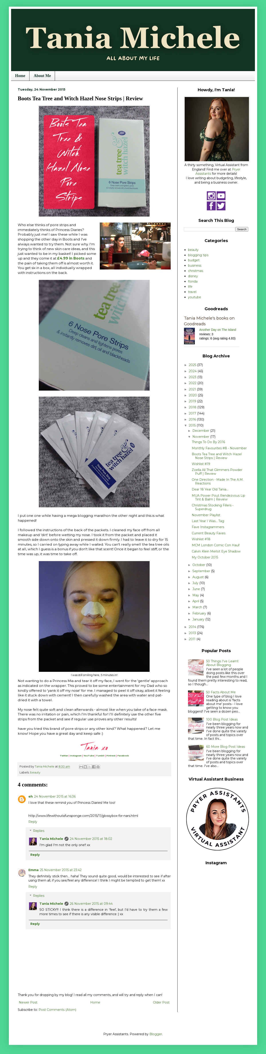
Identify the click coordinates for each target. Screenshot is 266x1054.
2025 (193, 365)
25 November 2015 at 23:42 (61, 870)
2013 (193, 633)
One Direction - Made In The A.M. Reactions (217, 481)
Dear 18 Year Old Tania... (210, 489)
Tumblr (100, 755)
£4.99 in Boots (70, 258)
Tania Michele (51, 839)
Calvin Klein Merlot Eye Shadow (216, 551)
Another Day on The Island (217, 329)
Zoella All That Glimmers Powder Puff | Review (217, 472)
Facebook (123, 755)
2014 (193, 627)
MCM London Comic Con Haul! (216, 545)
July (195, 583)
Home (20, 76)
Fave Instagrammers (208, 527)
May (196, 595)
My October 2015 (205, 557)
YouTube (89, 755)
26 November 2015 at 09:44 (91, 904)
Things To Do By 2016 (208, 442)
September (201, 571)
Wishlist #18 (201, 539)
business (194, 265)
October (199, 565)
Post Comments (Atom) (57, 1010)
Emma (33, 870)
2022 (193, 383)
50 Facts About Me (221, 692)
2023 (193, 377)
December (201, 431)
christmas (195, 271)
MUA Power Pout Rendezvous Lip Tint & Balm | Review (218, 497)
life (190, 287)
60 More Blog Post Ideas (225, 747)
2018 (193, 407)
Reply (32, 822)
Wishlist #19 (201, 464)
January (198, 619)
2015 (193, 425)
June (196, 589)
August (198, 577)
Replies (38, 831)
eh (30, 796)
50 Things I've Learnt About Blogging (222, 663)
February (199, 613)
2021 (193, 389)
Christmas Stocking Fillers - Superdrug (212, 507)
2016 (193, 419)
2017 (193, 413)
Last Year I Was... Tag (208, 521)
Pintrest (110, 755)
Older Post (161, 1002)
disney (193, 276)
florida (193, 281)
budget (194, 260)
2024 (193, 371)
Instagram (76, 755)
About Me (42, 76)
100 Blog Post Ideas (222, 719)
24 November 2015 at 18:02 (91, 839)
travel (192, 292)
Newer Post (28, 1002)
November (201, 437)
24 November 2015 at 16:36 (55, 796)
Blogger (155, 1034)
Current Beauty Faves (208, 533)
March (197, 607)
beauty (35, 772)
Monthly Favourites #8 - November (219, 448)
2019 (193, 401)
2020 (193, 395)
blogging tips (198, 255)
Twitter (64, 755)
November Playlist (206, 515)
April (196, 601)
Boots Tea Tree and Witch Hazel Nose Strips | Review (217, 456)
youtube (194, 297)
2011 (192, 639)
